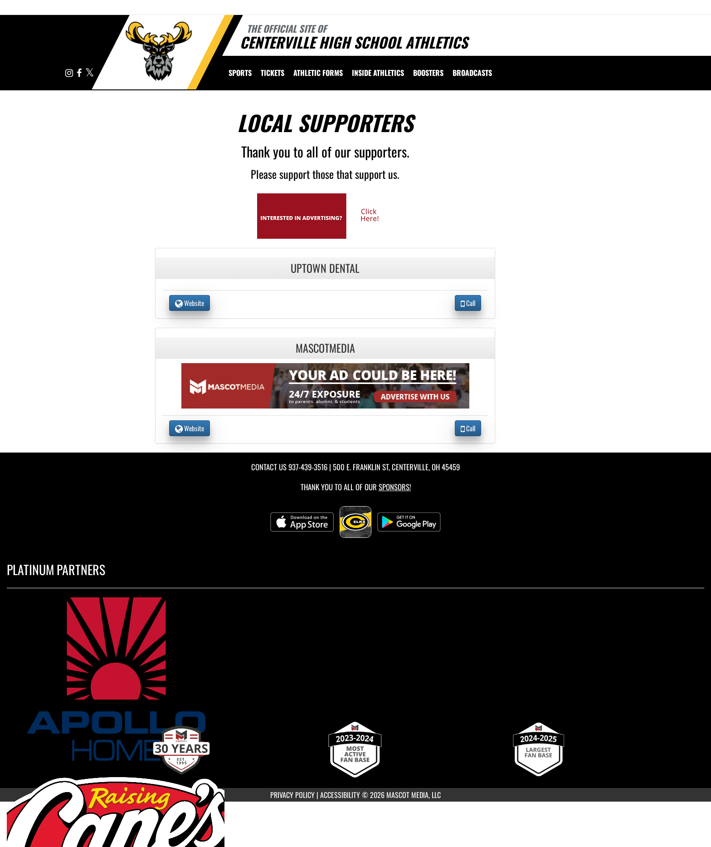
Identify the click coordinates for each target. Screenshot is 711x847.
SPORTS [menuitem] (240, 72)
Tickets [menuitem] (272, 72)
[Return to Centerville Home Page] (158, 51)
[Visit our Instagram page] (69, 73)
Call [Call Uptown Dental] (468, 303)
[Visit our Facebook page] (80, 73)
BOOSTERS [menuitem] (428, 72)
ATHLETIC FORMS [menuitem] (318, 72)
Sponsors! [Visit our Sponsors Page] (395, 486)
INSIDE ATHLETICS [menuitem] (378, 72)
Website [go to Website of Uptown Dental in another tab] (189, 303)
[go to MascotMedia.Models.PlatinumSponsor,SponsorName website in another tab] (355, 679)
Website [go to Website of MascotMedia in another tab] (189, 428)
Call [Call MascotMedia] (468, 428)
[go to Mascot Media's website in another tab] (325, 215)
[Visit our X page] (89, 73)
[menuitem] (472, 72)
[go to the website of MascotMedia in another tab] (325, 384)
